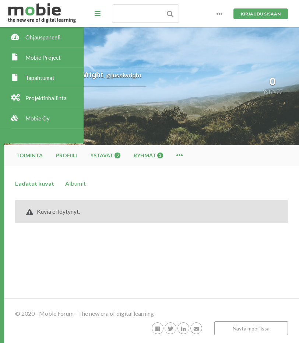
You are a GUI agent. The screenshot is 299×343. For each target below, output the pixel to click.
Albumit (155, 183)
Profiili (146, 155)
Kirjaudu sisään (261, 14)
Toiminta (109, 155)
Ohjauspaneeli (42, 37)
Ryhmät (228, 155)
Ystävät (185, 155)
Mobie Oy (37, 118)
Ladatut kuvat (114, 183)
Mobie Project (43, 57)
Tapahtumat (39, 77)
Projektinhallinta (46, 98)
